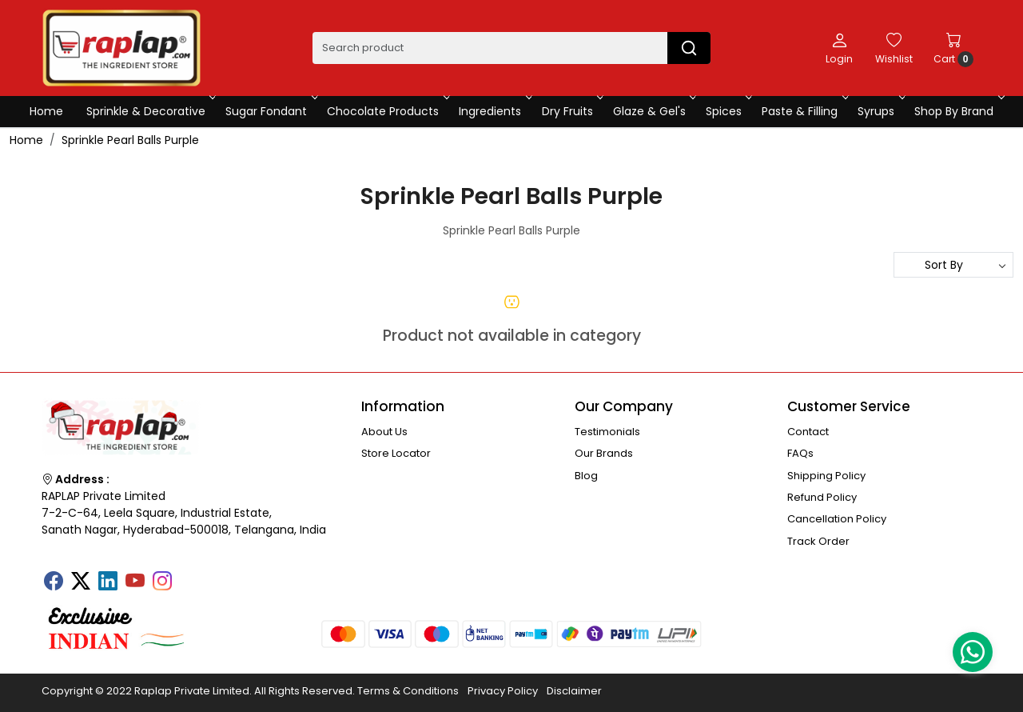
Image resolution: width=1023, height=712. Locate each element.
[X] (81, 582)
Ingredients (494, 111)
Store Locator (396, 453)
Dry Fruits (571, 111)
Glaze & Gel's (653, 111)
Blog (586, 475)
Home (46, 111)
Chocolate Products (387, 111)
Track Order (818, 541)
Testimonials (607, 431)
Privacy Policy (503, 690)
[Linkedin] (108, 582)
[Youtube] (135, 582)
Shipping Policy (826, 475)
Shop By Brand (957, 111)
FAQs (800, 453)
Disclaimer (574, 690)
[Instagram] (162, 582)
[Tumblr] (189, 576)
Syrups (880, 111)
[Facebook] (54, 582)
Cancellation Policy (836, 518)
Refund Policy (822, 497)
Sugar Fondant (270, 111)
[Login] (839, 48)
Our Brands (604, 453)
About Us (384, 431)
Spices (728, 111)
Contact (808, 431)
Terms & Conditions (408, 690)
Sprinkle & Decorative (149, 111)
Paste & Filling (804, 111)
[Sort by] (953, 265)
